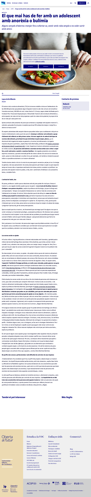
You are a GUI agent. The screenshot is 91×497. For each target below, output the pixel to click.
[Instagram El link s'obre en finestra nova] (71, 441)
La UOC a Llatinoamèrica (76, 451)
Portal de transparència (54, 461)
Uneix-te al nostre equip (54, 453)
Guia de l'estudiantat (53, 444)
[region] (46, 60)
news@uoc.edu (67, 107)
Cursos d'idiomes (31, 458)
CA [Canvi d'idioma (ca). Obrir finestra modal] (71, 3)
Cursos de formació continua (34, 455)
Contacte (26, 3)
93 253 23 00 (66, 108)
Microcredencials (52, 446)
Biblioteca (51, 441)
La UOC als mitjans (75, 454)
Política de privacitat (62, 490)
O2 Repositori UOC (53, 456)
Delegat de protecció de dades (76, 490)
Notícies (9, 3)
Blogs (71, 449)
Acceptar (30, 66)
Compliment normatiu (32, 490)
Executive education (32, 450)
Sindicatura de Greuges (44, 490)
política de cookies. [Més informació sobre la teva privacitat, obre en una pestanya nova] (40, 61)
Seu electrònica (52, 463)
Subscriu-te (82, 3)
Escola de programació (33, 463)
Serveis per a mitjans (17, 3)
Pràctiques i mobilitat (54, 449)
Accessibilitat (30, 493)
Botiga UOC (73, 456)
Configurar (61, 66)
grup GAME (29, 289)
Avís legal (54, 490)
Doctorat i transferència (33, 453)
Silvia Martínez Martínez (13, 268)
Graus (28, 441)
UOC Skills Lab (30, 460)
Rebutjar (45, 66)
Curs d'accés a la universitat (34, 469)
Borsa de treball (52, 451)
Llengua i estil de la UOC (54, 458)
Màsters (29, 444)
